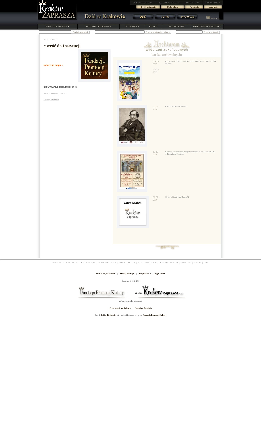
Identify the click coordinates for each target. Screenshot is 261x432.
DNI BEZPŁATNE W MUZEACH (207, 26)
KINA (113, 263)
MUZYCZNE (143, 263)
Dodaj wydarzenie (148, 7)
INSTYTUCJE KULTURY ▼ (57, 26)
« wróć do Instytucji (62, 45)
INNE (206, 263)
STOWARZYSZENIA (169, 263)
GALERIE (90, 263)
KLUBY (122, 263)
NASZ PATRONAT (176, 26)
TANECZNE (186, 263)
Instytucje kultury (51, 39)
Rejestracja (194, 7)
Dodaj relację (172, 7)
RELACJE (153, 26)
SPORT (155, 263)
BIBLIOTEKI (58, 263)
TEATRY (197, 263)
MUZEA (131, 263)
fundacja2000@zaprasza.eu (54, 93)
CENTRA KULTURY (75, 263)
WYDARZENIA (132, 26)
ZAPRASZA (142, 3)
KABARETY (103, 263)
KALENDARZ (213, 18)
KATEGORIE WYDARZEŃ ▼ (98, 26)
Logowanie (213, 7)
